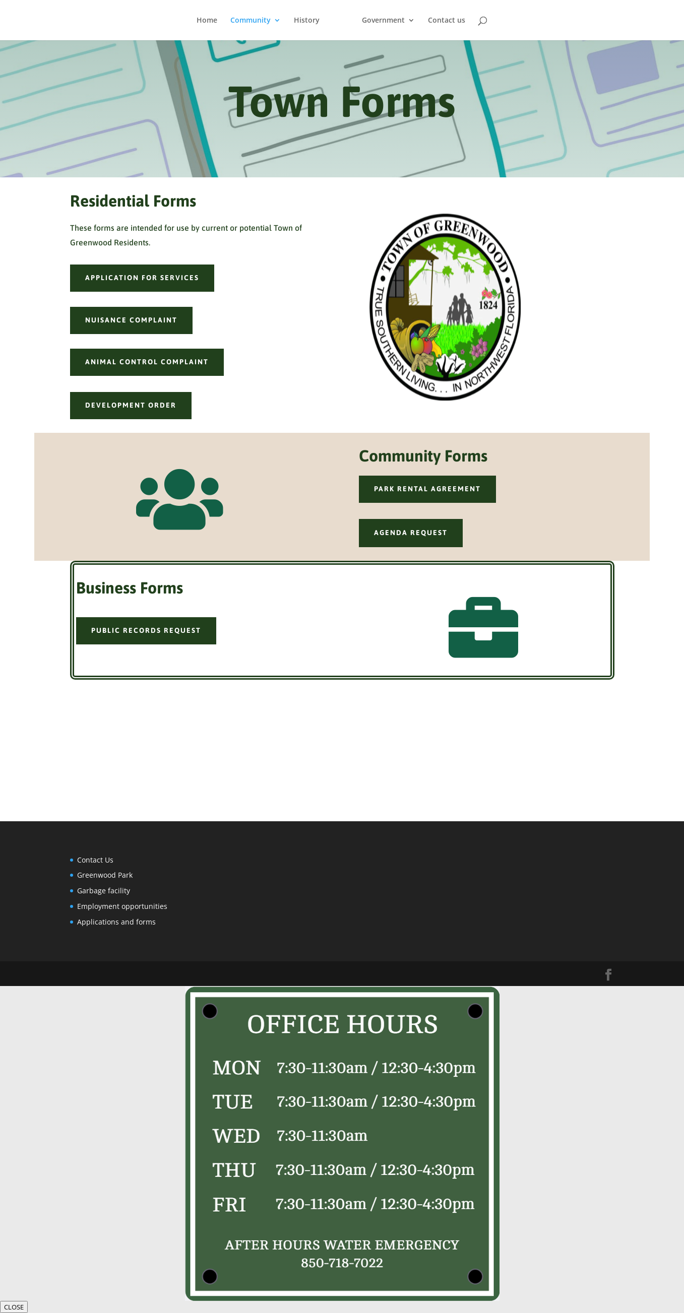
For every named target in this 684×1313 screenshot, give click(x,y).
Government (383, 21)
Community (250, 21)
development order (130, 405)
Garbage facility (103, 890)
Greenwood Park (105, 875)
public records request (146, 630)
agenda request (411, 533)
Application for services (142, 278)
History (307, 21)
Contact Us (95, 860)
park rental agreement (427, 489)
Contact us (446, 21)
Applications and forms (116, 922)
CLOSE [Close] (14, 1306)
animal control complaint (147, 362)
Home (207, 21)
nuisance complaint (131, 320)
